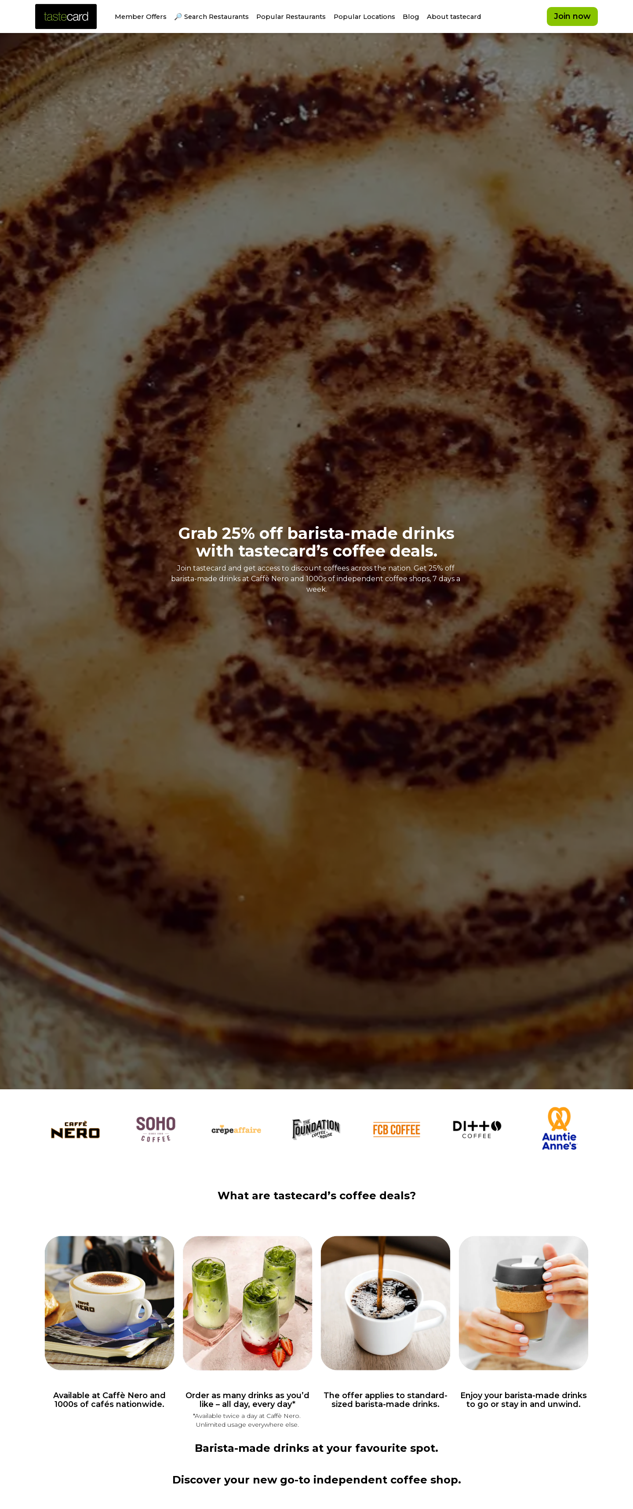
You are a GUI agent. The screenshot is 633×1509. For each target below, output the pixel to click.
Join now (572, 17)
